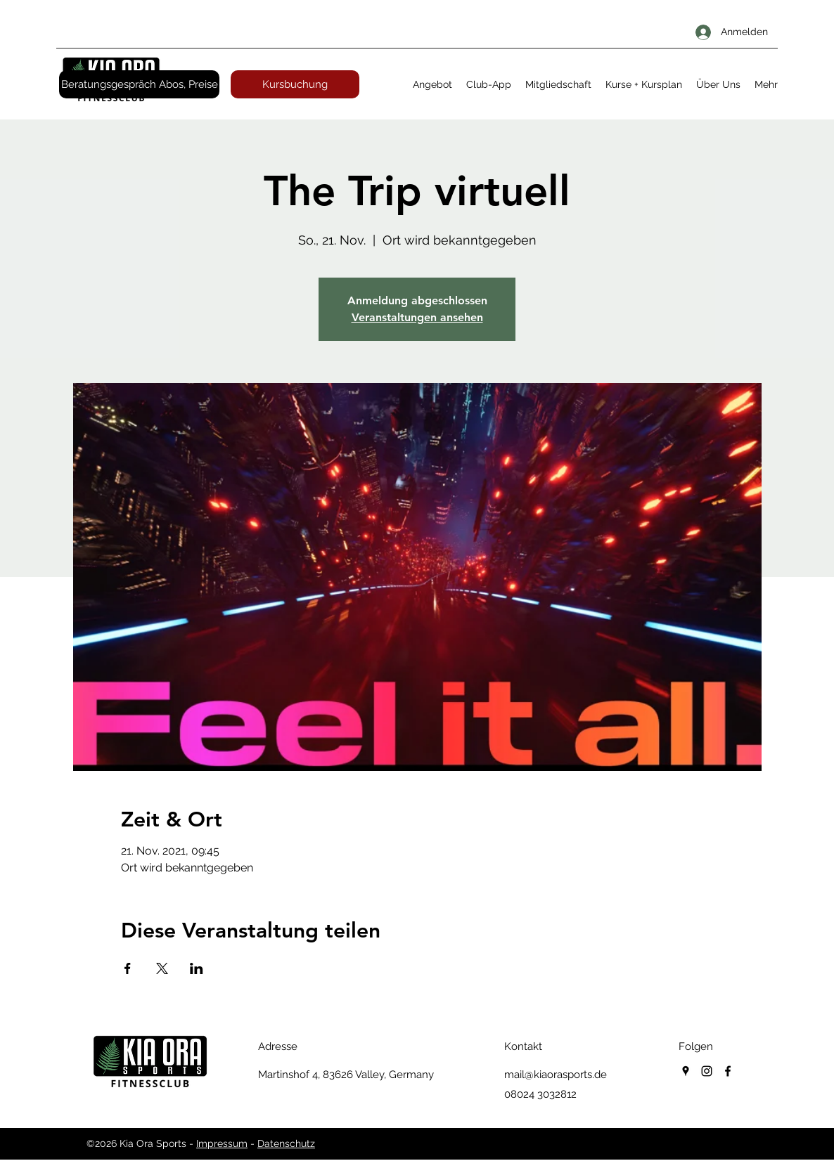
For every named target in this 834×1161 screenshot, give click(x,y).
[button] (432, 84)
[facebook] (728, 1071)
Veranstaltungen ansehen (417, 317)
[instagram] (707, 1071)
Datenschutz (286, 1143)
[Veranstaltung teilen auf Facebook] (127, 968)
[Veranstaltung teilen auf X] (162, 968)
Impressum (222, 1143)
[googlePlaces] (686, 1071)
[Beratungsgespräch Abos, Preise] (139, 84)
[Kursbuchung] (295, 84)
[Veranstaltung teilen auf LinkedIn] (196, 968)
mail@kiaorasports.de (555, 1074)
